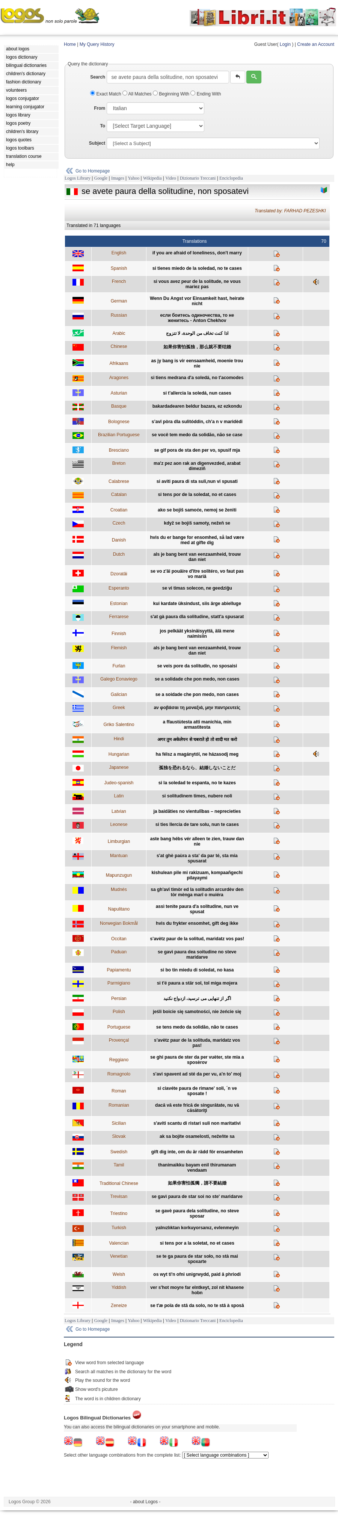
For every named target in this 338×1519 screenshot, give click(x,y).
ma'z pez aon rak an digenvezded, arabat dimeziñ (197, 466)
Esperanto (119, 588)
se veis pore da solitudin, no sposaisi (197, 666)
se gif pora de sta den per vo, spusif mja (197, 450)
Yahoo (133, 178)
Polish (119, 1011)
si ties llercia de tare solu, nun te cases (197, 824)
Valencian (118, 1243)
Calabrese (119, 481)
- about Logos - (145, 1501)
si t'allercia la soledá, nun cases (197, 393)
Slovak (118, 1136)
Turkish (119, 1227)
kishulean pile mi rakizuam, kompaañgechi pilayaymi (197, 875)
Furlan (118, 666)
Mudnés (119, 889)
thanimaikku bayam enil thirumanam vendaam (197, 1167)
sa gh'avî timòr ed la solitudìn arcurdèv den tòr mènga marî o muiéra (197, 892)
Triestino (119, 1213)
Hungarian (119, 754)
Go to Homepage (92, 171)
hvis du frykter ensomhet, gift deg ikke (197, 923)
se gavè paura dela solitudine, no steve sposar (197, 1213)
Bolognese (119, 421)
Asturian (118, 393)
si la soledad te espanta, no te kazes (197, 782)
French (119, 281)
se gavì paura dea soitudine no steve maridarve (197, 954)
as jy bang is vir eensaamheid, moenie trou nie (197, 363)
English (119, 253)
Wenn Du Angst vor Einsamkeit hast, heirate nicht (197, 301)
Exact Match (106, 94)
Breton (118, 463)
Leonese (118, 824)
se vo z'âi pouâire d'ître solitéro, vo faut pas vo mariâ (197, 574)
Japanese (118, 767)
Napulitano (119, 909)
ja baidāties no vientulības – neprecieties (197, 811)
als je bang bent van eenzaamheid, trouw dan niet (197, 557)
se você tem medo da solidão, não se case (197, 434)
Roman (119, 1091)
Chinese (118, 346)
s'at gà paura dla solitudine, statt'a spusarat (197, 616)
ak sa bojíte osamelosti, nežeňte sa (197, 1136)
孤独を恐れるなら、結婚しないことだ (197, 767)
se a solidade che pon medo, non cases (197, 679)
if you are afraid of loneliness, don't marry (197, 253)
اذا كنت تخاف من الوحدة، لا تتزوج (197, 333)
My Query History (97, 44)
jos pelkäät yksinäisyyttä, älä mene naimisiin (197, 633)
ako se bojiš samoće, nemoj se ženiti (197, 510)
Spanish (119, 268)
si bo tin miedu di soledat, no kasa (197, 970)
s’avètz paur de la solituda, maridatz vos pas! (197, 1043)
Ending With (205, 94)
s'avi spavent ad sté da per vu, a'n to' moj (197, 1074)
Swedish (118, 1151)
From (99, 108)
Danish (119, 540)
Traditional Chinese (119, 1183)
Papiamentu (119, 970)
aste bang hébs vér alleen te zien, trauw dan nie (197, 841)
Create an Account (315, 44)
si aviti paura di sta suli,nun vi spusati (197, 481)
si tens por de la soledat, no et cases (197, 494)
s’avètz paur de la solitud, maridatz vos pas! (197, 938)
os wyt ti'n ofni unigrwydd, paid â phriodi (197, 1274)
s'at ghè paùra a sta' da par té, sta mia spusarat (197, 858)
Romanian (119, 1105)
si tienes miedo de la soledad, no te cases (197, 268)
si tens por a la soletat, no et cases (197, 1243)
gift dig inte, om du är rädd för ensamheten (197, 1151)
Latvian (119, 811)
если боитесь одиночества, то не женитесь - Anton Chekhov (197, 318)
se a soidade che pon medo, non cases (197, 694)
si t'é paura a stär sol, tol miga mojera (197, 983)
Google (100, 178)
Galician (119, 694)
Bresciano (119, 450)
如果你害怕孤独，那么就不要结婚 (197, 346)
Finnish (119, 633)
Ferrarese (118, 616)
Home (70, 44)
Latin (119, 796)
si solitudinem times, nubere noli (197, 796)
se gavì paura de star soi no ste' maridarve (197, 1196)
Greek (119, 707)
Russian (119, 315)
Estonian (119, 603)
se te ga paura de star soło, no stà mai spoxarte (197, 1259)
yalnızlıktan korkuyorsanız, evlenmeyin (196, 1227)
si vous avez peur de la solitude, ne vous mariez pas (197, 284)
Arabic (118, 333)
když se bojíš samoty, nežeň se (197, 523)
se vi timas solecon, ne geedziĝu (197, 588)
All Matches (137, 94)
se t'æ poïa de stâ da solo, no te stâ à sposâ (197, 1305)
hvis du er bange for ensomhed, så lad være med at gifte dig (197, 540)
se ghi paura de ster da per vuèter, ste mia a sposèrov (197, 1060)
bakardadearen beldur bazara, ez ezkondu (197, 406)
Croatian (118, 510)
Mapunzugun (119, 875)
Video (170, 178)
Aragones (118, 377)
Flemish (119, 648)
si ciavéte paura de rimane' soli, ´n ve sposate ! (197, 1091)
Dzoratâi (118, 573)
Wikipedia (152, 178)
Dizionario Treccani (198, 178)
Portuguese (118, 1027)
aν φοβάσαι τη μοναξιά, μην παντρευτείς (197, 707)
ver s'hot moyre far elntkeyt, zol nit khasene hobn (197, 1290)
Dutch (119, 554)
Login (285, 44)
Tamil (118, 1165)
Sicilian (119, 1123)
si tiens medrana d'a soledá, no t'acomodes (197, 377)
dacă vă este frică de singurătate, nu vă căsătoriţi (197, 1108)
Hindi (119, 738)
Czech (118, 523)
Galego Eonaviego (118, 679)
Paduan (119, 952)
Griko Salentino (118, 724)
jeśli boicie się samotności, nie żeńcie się (197, 1011)
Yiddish (119, 1287)
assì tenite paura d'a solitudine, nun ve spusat (197, 909)
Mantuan (119, 855)
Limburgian (119, 841)
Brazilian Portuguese (119, 434)
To (102, 126)
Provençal (119, 1040)
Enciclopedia (231, 178)
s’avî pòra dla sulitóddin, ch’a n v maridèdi (197, 421)
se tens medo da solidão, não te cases (197, 1027)
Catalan (119, 494)
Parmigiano (118, 983)
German (119, 301)
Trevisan (119, 1196)
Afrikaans (118, 363)
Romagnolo (118, 1074)
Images (117, 178)
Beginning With (171, 94)
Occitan (119, 938)
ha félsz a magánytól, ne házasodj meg (196, 754)
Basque (119, 406)
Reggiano (118, 1059)
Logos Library (78, 178)
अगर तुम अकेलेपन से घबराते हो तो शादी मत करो (197, 739)
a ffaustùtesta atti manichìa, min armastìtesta (197, 724)
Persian (119, 998)
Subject (97, 143)
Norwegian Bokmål (119, 923)
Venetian (119, 1256)
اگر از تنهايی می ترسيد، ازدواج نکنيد (197, 998)
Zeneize (119, 1305)
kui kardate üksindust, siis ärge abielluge (197, 603)
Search (97, 77)
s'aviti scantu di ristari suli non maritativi (197, 1123)
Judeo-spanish (118, 782)
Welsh (119, 1274)
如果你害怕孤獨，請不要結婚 (197, 1183)
